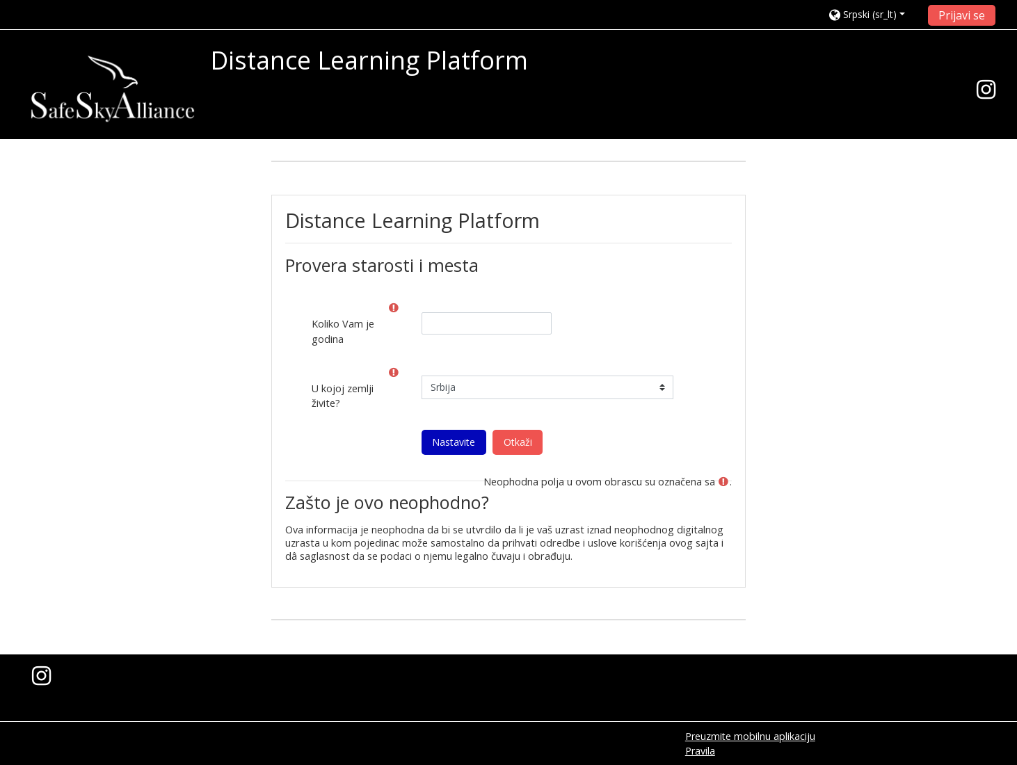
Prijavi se (961, 15)
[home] (113, 88)
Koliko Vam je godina (343, 331)
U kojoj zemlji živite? (343, 396)
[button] (874, 14)
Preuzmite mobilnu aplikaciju (750, 736)
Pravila (700, 750)
